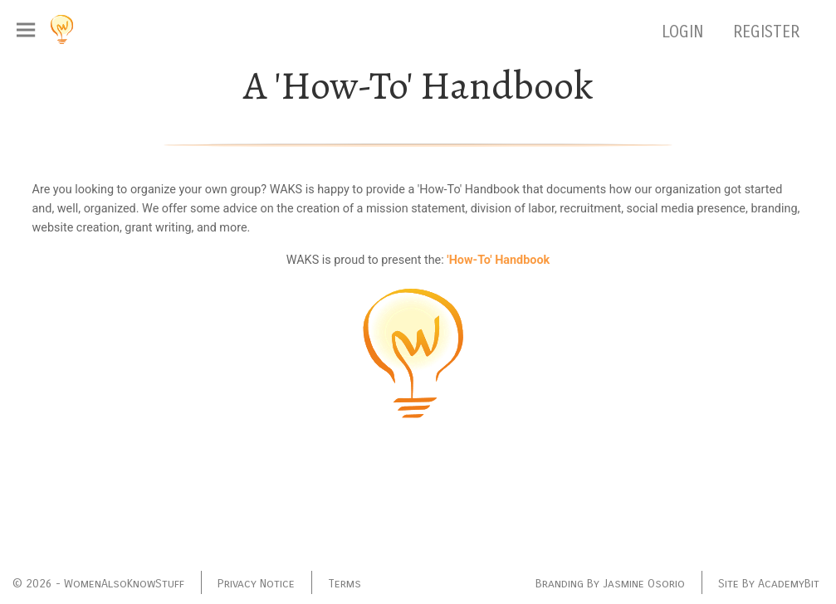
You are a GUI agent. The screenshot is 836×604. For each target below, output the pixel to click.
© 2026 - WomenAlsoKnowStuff (98, 584)
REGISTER (766, 31)
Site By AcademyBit (768, 584)
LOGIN (685, 31)
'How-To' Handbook (498, 260)
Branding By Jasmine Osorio (610, 584)
